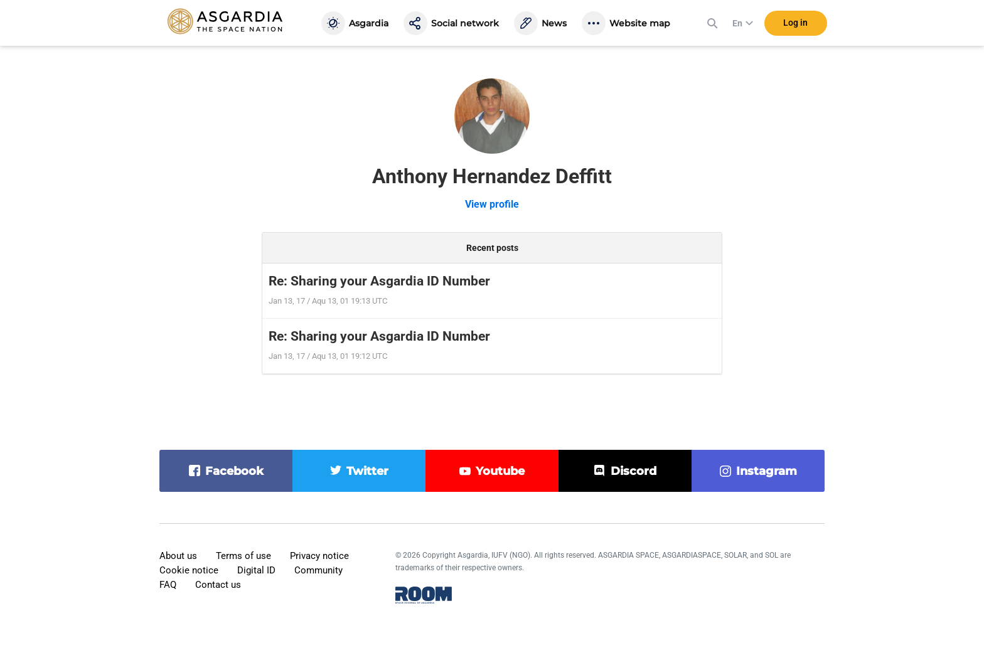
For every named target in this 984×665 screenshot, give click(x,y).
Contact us (218, 584)
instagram (766, 471)
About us (178, 555)
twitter (367, 471)
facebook (234, 471)
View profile (492, 204)
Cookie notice (188, 570)
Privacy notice (319, 555)
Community (318, 570)
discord (633, 471)
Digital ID (256, 570)
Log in (795, 24)
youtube (500, 471)
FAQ (167, 584)
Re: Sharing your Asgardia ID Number (379, 281)
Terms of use (243, 555)
